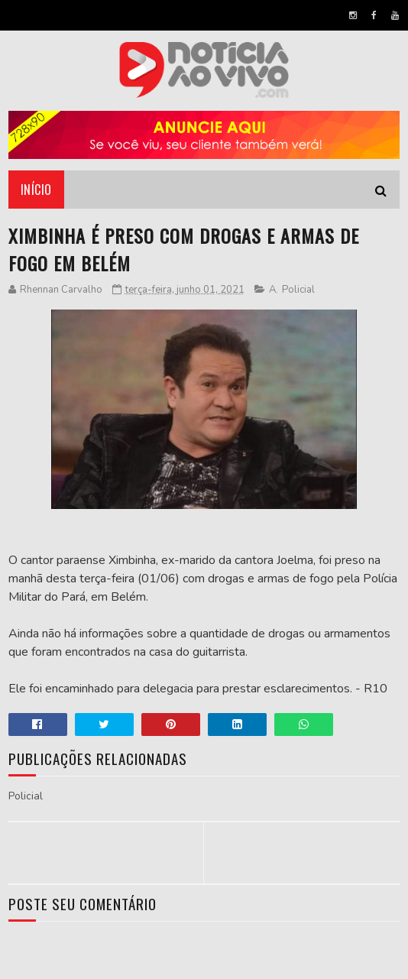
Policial (298, 290)
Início (36, 189)
